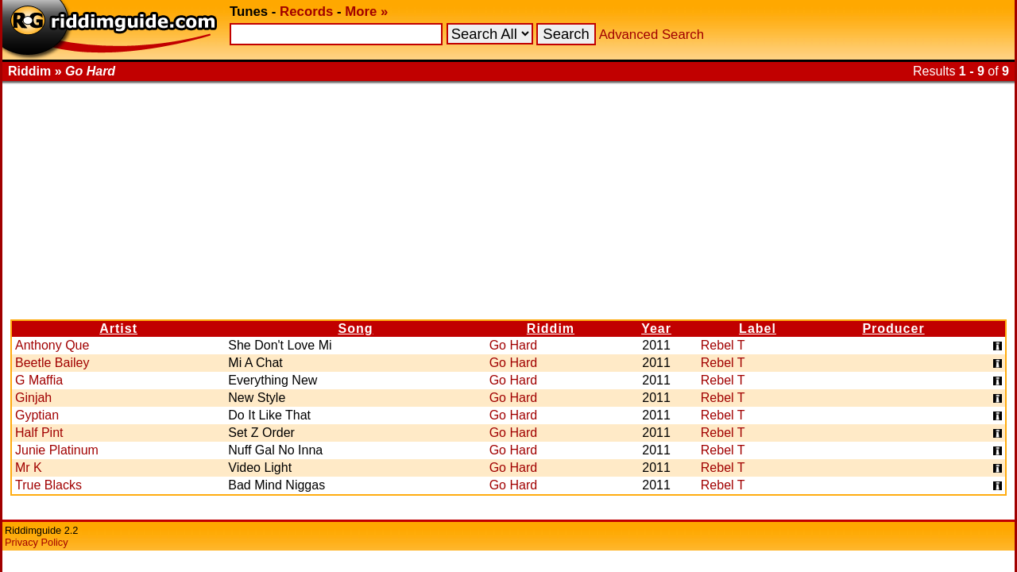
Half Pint (39, 432)
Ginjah (33, 397)
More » (366, 11)
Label (757, 328)
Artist (118, 328)
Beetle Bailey (52, 362)
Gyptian (37, 415)
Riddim (550, 328)
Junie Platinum (57, 450)
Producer (893, 328)
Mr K (28, 467)
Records (306, 11)
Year (656, 328)
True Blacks (48, 485)
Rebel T (723, 345)
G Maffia (39, 380)
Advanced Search (651, 34)
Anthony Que (52, 345)
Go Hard (513, 345)
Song (355, 328)
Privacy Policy (36, 542)
